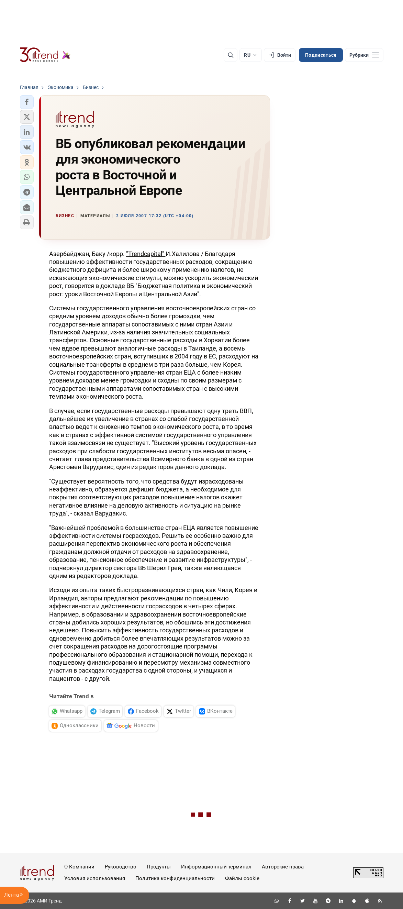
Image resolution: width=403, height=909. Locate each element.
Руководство (120, 867)
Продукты (159, 867)
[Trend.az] (45, 55)
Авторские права (283, 867)
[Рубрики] (364, 55)
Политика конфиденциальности (175, 878)
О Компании (79, 867)
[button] (26, 102)
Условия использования (94, 878)
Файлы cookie (242, 878)
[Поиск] (230, 55)
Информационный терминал (216, 867)
